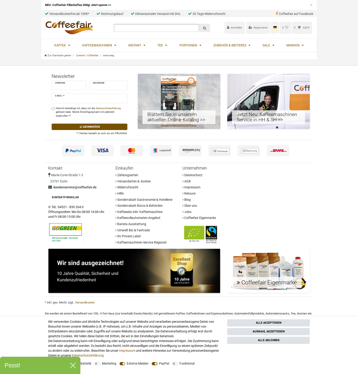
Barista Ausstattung (130, 224)
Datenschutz (192, 175)
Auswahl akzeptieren (269, 331)
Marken (293, 45)
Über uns (189, 205)
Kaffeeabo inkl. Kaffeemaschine (138, 212)
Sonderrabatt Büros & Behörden (139, 205)
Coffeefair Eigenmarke (199, 218)
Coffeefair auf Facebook (294, 14)
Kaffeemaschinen (97, 45)
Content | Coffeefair (87, 55)
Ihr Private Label (127, 236)
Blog (186, 199)
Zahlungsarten (126, 175)
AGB (186, 181)
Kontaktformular (65, 197)
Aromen (302, 313)
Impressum (191, 187)
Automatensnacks (277, 313)
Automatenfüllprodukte (249, 313)
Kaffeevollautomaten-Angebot (137, 218)
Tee (160, 45)
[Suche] (204, 28)
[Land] (274, 28)
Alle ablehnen (268, 340)
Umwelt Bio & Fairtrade (132, 230)
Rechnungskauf (109, 14)
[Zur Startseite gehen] (58, 55)
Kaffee (60, 45)
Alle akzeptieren (268, 322)
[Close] (311, 5)
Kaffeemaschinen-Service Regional (140, 242)
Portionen (188, 45)
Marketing (109, 363)
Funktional (187, 363)
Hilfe (119, 193)
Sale (267, 45)
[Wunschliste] (285, 28)
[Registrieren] (258, 28)
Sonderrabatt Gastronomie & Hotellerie (143, 199)
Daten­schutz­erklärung (88, 355)
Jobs (186, 212)
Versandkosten (85, 302)
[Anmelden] (234, 28)
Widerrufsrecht (126, 187)
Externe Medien (137, 363)
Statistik (85, 363)
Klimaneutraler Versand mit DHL (156, 14)
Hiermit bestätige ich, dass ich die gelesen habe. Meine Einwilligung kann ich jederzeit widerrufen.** (88, 112)
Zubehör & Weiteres (230, 45)
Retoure (189, 193)
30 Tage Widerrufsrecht (207, 14)
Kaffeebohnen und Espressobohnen (209, 313)
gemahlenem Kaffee (171, 313)
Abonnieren (89, 127)
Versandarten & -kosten (133, 181)
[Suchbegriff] (156, 28)
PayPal (164, 363)
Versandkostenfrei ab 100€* (67, 14)
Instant (135, 45)
